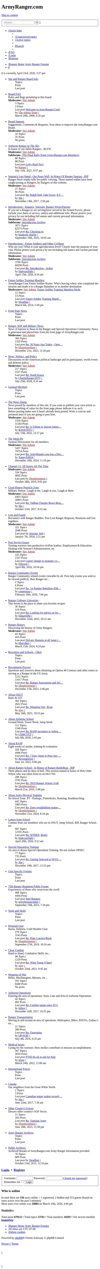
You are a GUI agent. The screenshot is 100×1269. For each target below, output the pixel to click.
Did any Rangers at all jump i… (43, 640)
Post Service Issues (18, 542)
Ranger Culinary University (23, 600)
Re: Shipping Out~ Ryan (39, 707)
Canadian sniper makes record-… (44, 1096)
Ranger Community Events (23, 572)
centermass (24, 591)
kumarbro (7, 1220)
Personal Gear (16, 925)
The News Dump (17, 402)
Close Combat (16, 950)
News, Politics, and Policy (22, 356)
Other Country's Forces (21, 1108)
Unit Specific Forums (20, 871)
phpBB (19, 1237)
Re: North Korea (35, 375)
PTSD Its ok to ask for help (40, 1056)
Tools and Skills (17, 910)
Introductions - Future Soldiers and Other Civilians (36, 243)
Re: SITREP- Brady (36, 835)
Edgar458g (24, 615)
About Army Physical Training (25, 795)
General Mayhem (17, 387)
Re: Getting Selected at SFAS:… (43, 859)
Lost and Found (16, 514)
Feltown (22, 564)
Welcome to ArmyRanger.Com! (43, 109)
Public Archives (17, 1147)
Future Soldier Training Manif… (43, 298)
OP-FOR (23, 1035)
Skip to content (9, 15)
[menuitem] (26, 36)
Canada (12, 1084)
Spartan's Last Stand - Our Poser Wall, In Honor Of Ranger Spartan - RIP (48, 176)
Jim (20, 198)
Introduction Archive (34, 222)
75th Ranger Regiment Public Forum (28, 886)
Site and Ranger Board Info (23, 79)
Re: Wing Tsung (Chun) (39, 962)
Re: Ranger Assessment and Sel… (44, 682)
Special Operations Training (23, 847)
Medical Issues (16, 1044)
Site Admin (29, 100)
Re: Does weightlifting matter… (43, 807)
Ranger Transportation (20, 1017)
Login (5, 1170)
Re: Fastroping (34, 1032)
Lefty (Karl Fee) (35, 164)
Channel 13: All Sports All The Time (28, 466)
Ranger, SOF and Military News (26, 325)
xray (20, 710)
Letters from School (19, 819)
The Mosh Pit (15, 438)
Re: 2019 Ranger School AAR (42, 783)
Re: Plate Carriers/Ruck (39, 938)
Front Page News (17, 310)
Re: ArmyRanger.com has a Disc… (45, 454)
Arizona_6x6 (36, 533)
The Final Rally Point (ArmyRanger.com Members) (50, 155)
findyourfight (25, 271)
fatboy (21, 1008)
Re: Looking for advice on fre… (43, 612)
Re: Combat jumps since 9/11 (42, 1005)
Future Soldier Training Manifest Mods (58, 289)
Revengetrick (25, 758)
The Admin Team (27, 112)
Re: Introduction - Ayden (39, 268)
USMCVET (24, 734)
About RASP (15, 743)
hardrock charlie (27, 234)
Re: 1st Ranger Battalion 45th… (43, 588)
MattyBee (23, 643)
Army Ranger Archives (20, 1132)
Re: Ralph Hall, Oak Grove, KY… (44, 194)
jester (21, 1060)
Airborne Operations (19, 992)
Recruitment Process (19, 667)
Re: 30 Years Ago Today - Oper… (44, 344)
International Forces (19, 1068)
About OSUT (15, 694)
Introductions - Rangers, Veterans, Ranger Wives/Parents (39, 206)
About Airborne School (21, 719)
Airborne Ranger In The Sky (23, 145)
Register (19, 1170)
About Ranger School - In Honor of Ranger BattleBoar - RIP (41, 767)
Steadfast (23, 301)
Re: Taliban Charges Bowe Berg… (44, 502)
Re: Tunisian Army (36, 1120)
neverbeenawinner (28, 901)
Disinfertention (26, 347)
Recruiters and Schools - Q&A (25, 652)
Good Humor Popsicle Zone (23, 487)
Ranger (22, 167)
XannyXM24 (25, 457)
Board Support (16, 121)
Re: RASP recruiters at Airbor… (43, 731)
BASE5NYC (25, 429)
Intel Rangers (33, 898)
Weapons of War (17, 974)
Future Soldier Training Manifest (26, 280)
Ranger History (16, 624)
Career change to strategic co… (43, 560)
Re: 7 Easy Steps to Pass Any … (43, 755)
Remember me (14, 1182)
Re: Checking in (34, 231)
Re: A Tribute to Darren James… (43, 426)
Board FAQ (14, 94)
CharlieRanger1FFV (29, 378)
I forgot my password (74, 1178)
